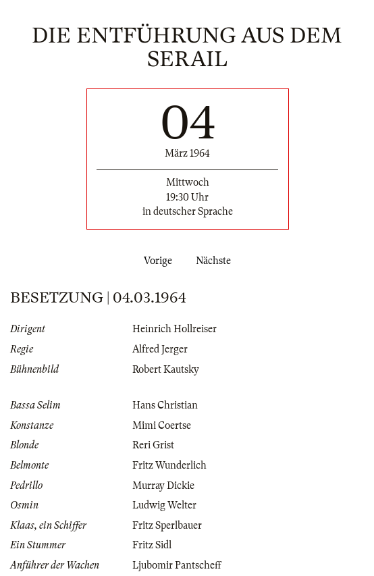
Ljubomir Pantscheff (176, 565)
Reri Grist (153, 445)
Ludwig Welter (164, 505)
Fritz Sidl (151, 545)
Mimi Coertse (161, 425)
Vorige (155, 260)
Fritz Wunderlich (169, 465)
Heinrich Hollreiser (174, 328)
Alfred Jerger (160, 349)
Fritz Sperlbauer (167, 525)
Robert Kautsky (165, 369)
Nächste (216, 260)
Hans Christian (165, 405)
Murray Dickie (163, 485)
